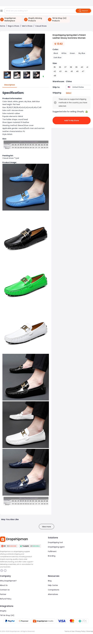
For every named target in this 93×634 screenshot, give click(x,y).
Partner (3, 594)
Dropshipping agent (56, 547)
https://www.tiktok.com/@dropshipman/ (1, 570)
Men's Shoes (27, 26)
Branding (51, 556)
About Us (4, 585)
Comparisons (53, 590)
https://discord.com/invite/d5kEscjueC (5, 570)
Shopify (3, 611)
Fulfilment (52, 551)
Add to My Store (72, 120)
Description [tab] (9, 84)
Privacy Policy (80, 631)
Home (2, 26)
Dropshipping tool (55, 542)
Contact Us (5, 590)
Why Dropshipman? (8, 581)
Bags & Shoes (13, 26)
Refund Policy (5, 599)
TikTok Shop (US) (7, 615)
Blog (49, 581)
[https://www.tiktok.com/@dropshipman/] (1, 570)
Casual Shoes (41, 26)
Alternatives (53, 594)
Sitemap (90, 631)
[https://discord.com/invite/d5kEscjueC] (5, 570)
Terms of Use (69, 631)
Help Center (53, 585)
